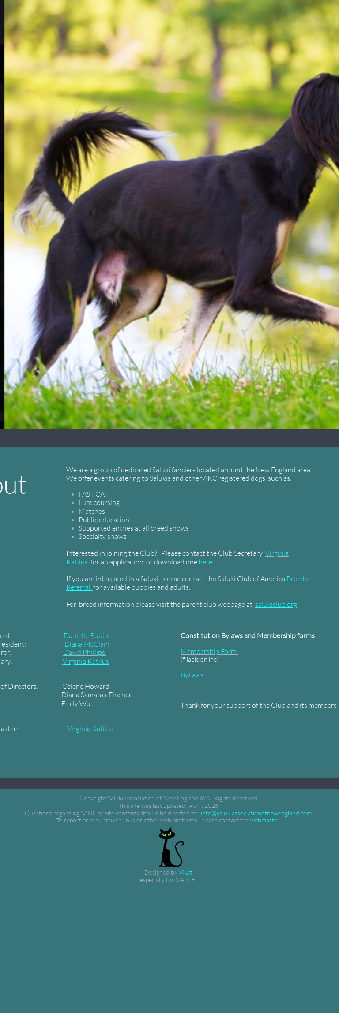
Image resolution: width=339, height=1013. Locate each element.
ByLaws (192, 674)
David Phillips (84, 652)
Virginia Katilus (86, 661)
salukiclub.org (276, 604)
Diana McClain (86, 643)
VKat (185, 872)
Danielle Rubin (86, 635)
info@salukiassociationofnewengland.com (256, 813)
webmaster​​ (265, 820)
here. (207, 561)
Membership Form (209, 651)
